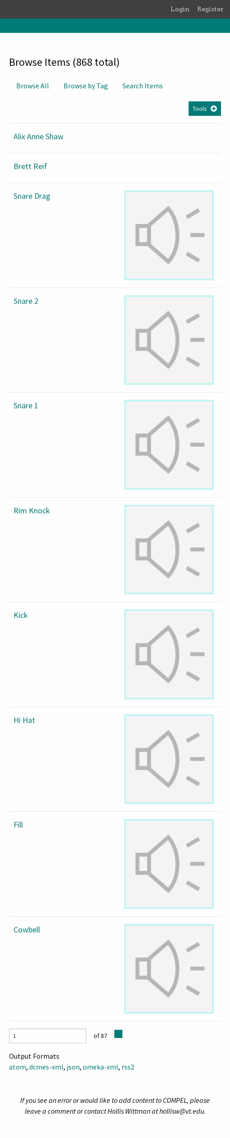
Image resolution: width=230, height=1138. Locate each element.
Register (210, 9)
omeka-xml (100, 1066)
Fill (18, 824)
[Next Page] (118, 1034)
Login (180, 9)
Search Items (142, 85)
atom (17, 1066)
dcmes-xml (46, 1066)
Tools (200, 109)
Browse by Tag (85, 85)
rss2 (128, 1066)
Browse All (32, 85)
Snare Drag (32, 196)
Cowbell (27, 929)
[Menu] (7, 26)
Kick (21, 615)
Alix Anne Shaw (38, 136)
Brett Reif (30, 166)
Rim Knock (32, 510)
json (73, 1066)
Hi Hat (24, 720)
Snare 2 (26, 301)
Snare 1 (26, 405)
